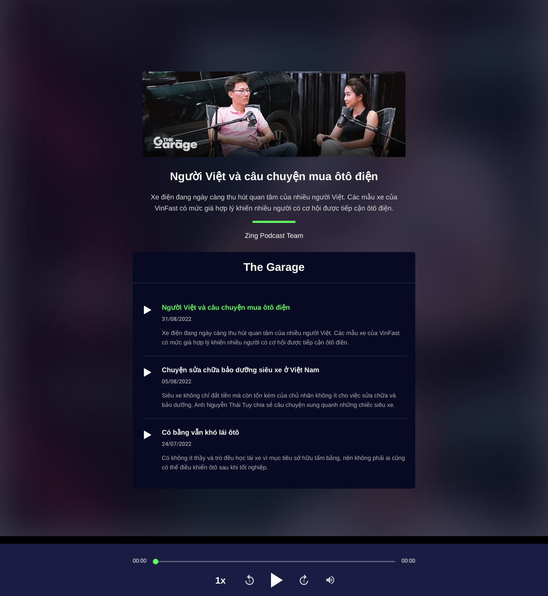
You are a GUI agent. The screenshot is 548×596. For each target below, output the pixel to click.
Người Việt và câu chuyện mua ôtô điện (226, 307)
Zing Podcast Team (274, 236)
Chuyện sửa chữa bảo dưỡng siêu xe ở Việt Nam (240, 370)
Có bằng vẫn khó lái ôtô (200, 432)
